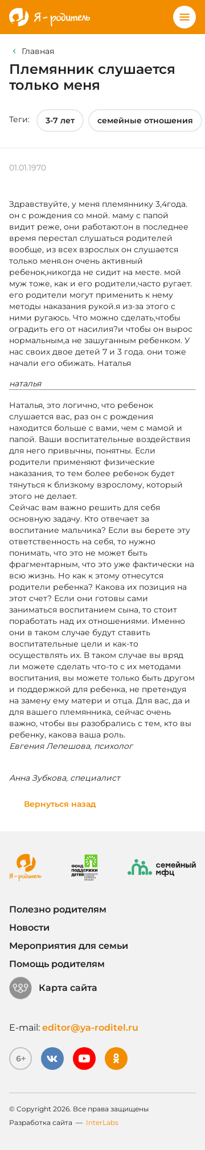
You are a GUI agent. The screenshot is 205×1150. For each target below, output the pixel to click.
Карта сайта (53, 988)
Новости (29, 927)
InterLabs (102, 1122)
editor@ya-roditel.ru (90, 1027)
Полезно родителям (57, 909)
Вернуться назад (60, 804)
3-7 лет (60, 120)
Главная (38, 51)
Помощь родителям (57, 964)
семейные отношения (145, 120)
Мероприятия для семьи (68, 945)
